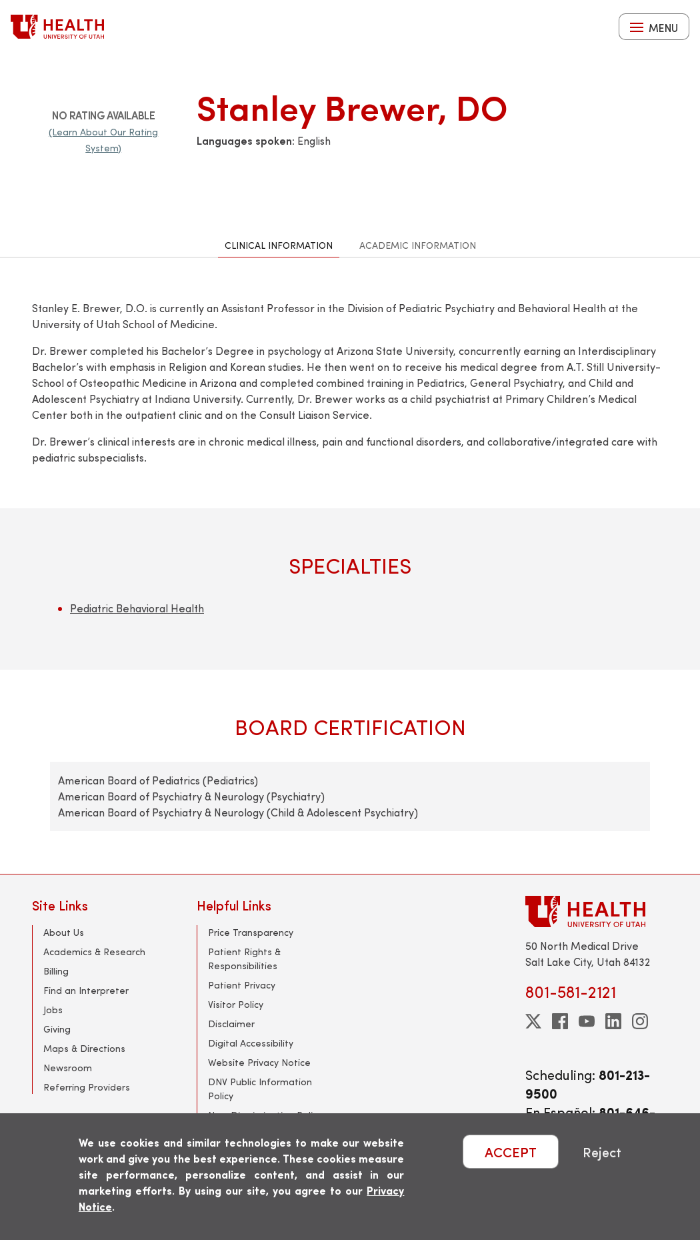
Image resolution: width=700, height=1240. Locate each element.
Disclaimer (231, 1023)
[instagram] (640, 1021)
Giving (57, 1029)
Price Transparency (250, 932)
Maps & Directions (84, 1048)
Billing (56, 971)
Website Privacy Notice (259, 1062)
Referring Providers (86, 1087)
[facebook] (560, 1021)
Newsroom (67, 1067)
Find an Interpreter (86, 990)
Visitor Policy (235, 1004)
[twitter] (533, 1021)
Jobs (53, 1009)
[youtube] (587, 1021)
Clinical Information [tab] (279, 245)
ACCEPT (511, 1152)
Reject (602, 1152)
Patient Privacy (241, 985)
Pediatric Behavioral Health (137, 608)
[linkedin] (613, 1021)
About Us (63, 932)
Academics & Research (94, 951)
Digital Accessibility (250, 1043)
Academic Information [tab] (417, 245)
